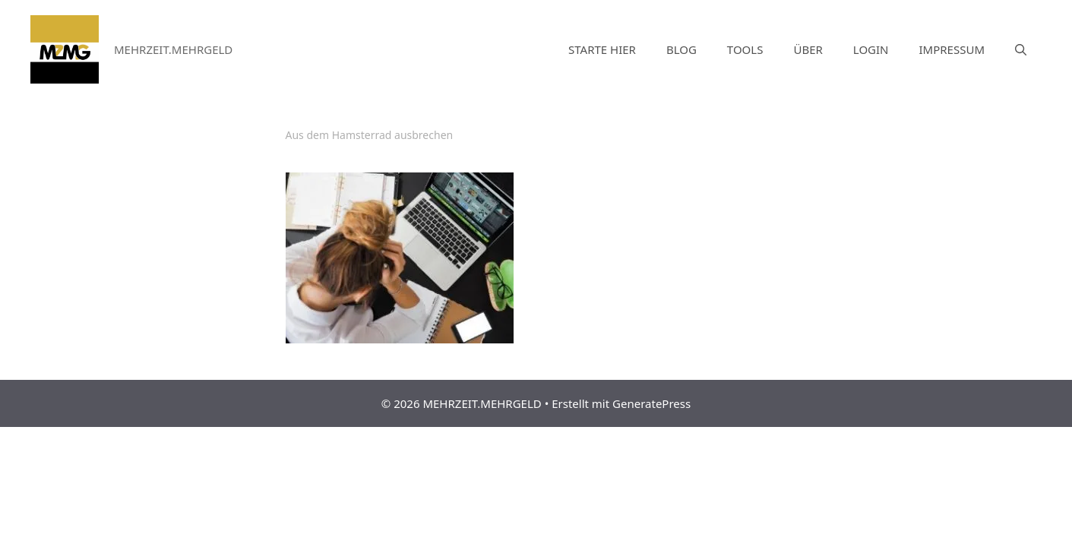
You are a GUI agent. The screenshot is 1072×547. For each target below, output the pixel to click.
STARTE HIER (602, 49)
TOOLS (745, 49)
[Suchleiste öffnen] (1021, 49)
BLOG (681, 49)
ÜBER (807, 49)
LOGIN (871, 49)
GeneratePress (651, 403)
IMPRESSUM (952, 49)
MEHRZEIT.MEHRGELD (173, 49)
